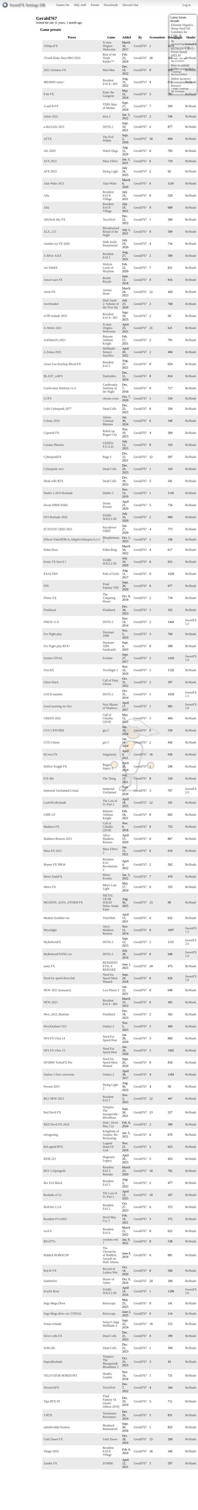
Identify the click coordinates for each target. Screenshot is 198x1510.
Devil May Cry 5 (109, 1219)
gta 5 (106, 730)
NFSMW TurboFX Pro (58, 1062)
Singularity (109, 754)
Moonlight (50, 930)
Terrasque (179, 91)
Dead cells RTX (53, 481)
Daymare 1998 (108, 634)
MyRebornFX (52, 942)
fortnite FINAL (53, 658)
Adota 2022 (51, 116)
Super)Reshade (53, 1361)
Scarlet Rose (51, 1291)
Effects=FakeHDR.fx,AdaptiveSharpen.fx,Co (72, 539)
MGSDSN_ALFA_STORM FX (63, 902)
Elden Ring (110, 549)
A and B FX (51, 106)
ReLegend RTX (53, 1146)
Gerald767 (140, 46)
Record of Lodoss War (110, 1270)
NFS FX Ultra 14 (54, 1038)
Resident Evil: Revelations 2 (110, 864)
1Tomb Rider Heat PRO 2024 (62, 58)
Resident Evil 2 (108, 255)
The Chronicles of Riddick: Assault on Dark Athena (110, 1255)
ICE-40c (49, 778)
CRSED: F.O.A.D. (108, 444)
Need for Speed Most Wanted (110, 978)
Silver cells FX (53, 1336)
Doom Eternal (107, 505)
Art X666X (51, 267)
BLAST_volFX (53, 376)
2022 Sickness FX (55, 70)
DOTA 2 (108, 126)
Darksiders (109, 376)
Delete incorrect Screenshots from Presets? (182, 82)
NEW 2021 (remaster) (57, 990)
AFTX (48, 138)
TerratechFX (51, 1387)
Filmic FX (50, 598)
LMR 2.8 (49, 814)
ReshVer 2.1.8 (52, 1207)
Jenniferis (179, 60)
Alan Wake (109, 183)
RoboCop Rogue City (110, 432)
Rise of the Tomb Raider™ (109, 58)
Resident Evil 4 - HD (110, 82)
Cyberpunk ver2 (54, 469)
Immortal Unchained (109, 790)
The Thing (109, 778)
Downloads (111, 5)
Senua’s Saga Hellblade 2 (111, 1323)
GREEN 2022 (52, 718)
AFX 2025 (50, 171)
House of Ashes (108, 1281)
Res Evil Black (53, 1183)
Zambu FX (50, 1463)
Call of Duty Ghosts (110, 682)
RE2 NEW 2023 (54, 1098)
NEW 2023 (51, 1002)
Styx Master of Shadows (110, 706)
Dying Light (110, 171)
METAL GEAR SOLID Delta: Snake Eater (111, 902)
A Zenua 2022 (52, 352)
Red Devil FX (52, 1112)
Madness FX (51, 826)
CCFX (48, 398)
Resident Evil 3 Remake (108, 1171)
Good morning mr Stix (58, 706)
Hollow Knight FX (55, 766)
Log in (187, 5)
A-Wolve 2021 (53, 328)
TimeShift (109, 918)
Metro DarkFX (53, 876)
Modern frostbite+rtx (57, 918)
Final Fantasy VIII (110, 585)
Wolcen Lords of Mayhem (108, 268)
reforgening (51, 1134)
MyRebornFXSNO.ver (58, 954)
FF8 (46, 585)
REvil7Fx (50, 1241)
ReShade (190, 58)
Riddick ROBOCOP (56, 1255)
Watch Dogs (110, 150)
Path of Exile (111, 573)
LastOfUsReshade (55, 802)
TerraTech (109, 219)
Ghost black (51, 682)
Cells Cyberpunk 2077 (57, 408)
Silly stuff (80, 5)
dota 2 (106, 116)
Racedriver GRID (109, 529)
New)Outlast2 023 (55, 1026)
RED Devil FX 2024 (56, 1124)
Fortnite (108, 658)
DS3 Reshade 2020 (55, 517)
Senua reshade (52, 1323)
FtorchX (49, 670)
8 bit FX (49, 94)
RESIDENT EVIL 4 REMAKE (110, 966)
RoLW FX (50, 1270)
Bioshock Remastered (110, 1427)
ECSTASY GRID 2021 (58, 529)
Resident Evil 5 (108, 1182)
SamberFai (50, 1281)
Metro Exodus (107, 876)
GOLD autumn (53, 694)
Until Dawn (110, 1439)
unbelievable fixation (57, 1427)
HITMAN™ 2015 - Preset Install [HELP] (183, 52)
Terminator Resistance (109, 1415)
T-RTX (48, 1415)
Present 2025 (52, 1086)
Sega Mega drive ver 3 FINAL (63, 1313)
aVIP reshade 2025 (55, 316)
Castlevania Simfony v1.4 (60, 388)
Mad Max (109, 70)
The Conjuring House (109, 598)
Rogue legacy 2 (108, 766)
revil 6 (48, 1231)
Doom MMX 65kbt (56, 505)
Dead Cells (109, 408)
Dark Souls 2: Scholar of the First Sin (111, 304)
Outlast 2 (108, 1026)
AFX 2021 (50, 161)
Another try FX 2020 (57, 243)
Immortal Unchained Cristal (61, 790)
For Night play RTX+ (57, 646)
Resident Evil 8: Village (108, 195)
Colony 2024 (52, 420)
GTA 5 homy (52, 742)
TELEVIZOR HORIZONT (60, 1375)
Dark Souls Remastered (110, 243)
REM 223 (50, 1158)
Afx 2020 (49, 150)
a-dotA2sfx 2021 (54, 126)
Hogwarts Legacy (109, 1158)
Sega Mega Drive (54, 1303)
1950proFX (51, 46)
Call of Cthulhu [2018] (108, 718)
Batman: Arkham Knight (108, 340)
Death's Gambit (107, 1375)
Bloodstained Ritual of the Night (111, 231)
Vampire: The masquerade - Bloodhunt (111, 1112)
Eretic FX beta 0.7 (55, 561)
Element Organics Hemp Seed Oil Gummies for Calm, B (182, 30)
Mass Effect (110, 161)
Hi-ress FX (50, 754)
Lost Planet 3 (111, 990)
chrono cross (110, 398)
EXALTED (51, 573)
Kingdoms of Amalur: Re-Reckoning (111, 1135)
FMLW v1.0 (51, 622)
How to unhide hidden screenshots (182, 67)
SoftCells (49, 1348)
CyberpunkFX (52, 457)
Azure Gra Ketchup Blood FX (62, 364)
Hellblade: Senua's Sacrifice (109, 352)
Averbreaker (51, 303)
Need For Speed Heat (110, 1038)
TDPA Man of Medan (110, 106)
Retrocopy (109, 1303)
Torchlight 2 (110, 670)
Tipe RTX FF (52, 1401)
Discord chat (130, 5)
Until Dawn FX (53, 1439)
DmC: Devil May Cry (110, 1124)
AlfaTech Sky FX (54, 219)
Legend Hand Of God (108, 1147)
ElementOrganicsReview (184, 44)
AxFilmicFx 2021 (55, 340)
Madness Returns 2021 (58, 838)
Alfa (46, 195)
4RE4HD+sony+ (54, 82)
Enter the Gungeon (108, 94)
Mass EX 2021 (53, 850)
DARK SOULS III (109, 517)
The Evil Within (108, 138)
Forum (95, 5)
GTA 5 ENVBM (54, 730)
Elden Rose (51, 549)
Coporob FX (51, 432)
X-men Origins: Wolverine (109, 46)
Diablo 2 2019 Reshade (58, 493)
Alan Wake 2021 (54, 183)
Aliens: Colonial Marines (108, 421)
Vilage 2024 (51, 1451)
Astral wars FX (53, 279)
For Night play (53, 634)
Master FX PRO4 (54, 864)
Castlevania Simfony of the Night (110, 388)
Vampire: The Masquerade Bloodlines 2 (110, 1362)
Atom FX (49, 291)
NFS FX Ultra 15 (54, 1050)
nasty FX (49, 966)
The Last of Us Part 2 (110, 802)
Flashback (50, 610)
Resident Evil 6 (108, 1231)
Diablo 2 (108, 493)
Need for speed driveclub (59, 978)
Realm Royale (107, 279)
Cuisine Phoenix (54, 444)
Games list (62, 5)
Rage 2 (107, 457)
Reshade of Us (53, 1195)
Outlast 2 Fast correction (59, 1074)
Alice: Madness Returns (108, 839)
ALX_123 (50, 231)
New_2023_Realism (56, 1014)
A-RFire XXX (52, 255)
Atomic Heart (107, 291)
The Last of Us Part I (110, 1194)
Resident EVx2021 (55, 1219)
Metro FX (50, 887)
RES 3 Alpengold (54, 1170)
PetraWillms (181, 74)
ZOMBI (108, 1463)
